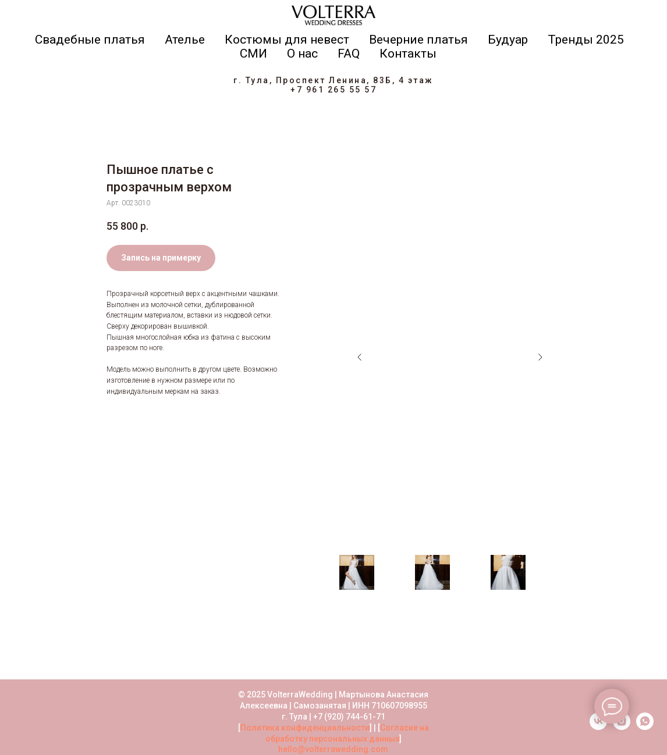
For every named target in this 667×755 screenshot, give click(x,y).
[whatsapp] (645, 727)
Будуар (508, 40)
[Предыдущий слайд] (359, 357)
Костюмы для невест (287, 40)
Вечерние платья (418, 40)
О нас (302, 53)
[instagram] (621, 727)
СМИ (253, 53)
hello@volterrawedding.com (333, 749)
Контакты (408, 53)
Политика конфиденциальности (305, 727)
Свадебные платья (90, 40)
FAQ (349, 53)
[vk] (598, 727)
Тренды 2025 (586, 40)
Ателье (185, 40)
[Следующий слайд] (540, 357)
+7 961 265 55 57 (333, 89)
